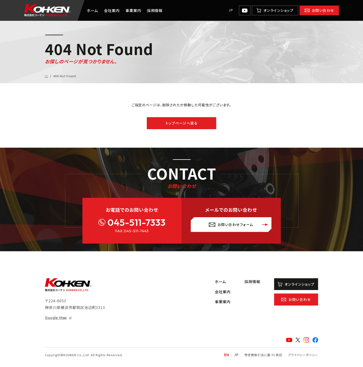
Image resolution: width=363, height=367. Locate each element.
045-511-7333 (137, 222)
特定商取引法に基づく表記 (263, 355)
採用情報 (155, 10)
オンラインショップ (278, 10)
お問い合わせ (323, 10)
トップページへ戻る (182, 123)
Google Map (56, 317)
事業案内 (133, 10)
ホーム (92, 10)
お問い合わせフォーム (235, 224)
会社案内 (112, 10)
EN (226, 355)
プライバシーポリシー (303, 355)
